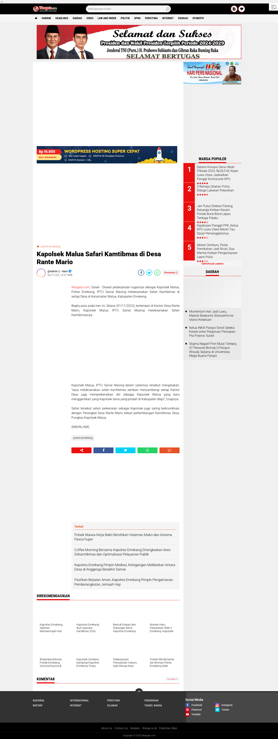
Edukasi (183, 18)
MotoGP (37, 705)
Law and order (107, 18)
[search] (128, 8)
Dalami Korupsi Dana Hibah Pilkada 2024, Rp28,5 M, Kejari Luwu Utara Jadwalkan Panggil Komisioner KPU (217, 173)
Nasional (39, 700)
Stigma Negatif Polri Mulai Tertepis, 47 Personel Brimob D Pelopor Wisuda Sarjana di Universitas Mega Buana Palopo (213, 350)
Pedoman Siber (168, 728)
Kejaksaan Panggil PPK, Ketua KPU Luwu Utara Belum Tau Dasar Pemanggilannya (217, 229)
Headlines (61, 18)
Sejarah (112, 705)
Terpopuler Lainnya (212, 264)
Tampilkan (172, 679)
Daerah (77, 18)
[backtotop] (139, 692)
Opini (137, 18)
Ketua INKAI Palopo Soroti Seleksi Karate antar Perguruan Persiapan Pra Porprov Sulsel (212, 332)
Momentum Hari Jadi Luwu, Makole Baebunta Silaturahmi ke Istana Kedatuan (211, 315)
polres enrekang (50, 246)
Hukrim (46, 18)
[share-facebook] (141, 273)
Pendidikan (151, 700)
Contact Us (121, 728)
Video (89, 18)
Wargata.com (80, 287)
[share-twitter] (149, 273)
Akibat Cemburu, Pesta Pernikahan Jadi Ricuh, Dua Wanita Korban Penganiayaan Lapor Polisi (217, 251)
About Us (106, 728)
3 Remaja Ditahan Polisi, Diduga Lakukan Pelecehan (215, 188)
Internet (168, 18)
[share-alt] (81, 450)
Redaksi (135, 728)
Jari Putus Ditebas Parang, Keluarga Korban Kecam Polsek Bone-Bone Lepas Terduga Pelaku (215, 212)
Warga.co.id (149, 728)
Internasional (79, 700)
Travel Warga (153, 705)
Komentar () (171, 272)
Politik (125, 18)
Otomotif (198, 18)
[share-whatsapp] (157, 273)
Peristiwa (151, 18)
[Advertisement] (52, 338)
